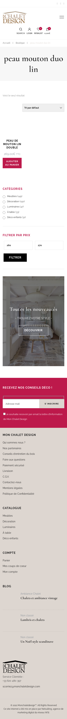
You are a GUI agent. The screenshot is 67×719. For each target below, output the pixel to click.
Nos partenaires (12, 448)
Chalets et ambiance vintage (39, 598)
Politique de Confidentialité (18, 493)
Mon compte (10, 571)
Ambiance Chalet (31, 593)
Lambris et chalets (32, 620)
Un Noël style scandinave (37, 642)
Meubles (12, 196)
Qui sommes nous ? (14, 442)
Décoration (13, 201)
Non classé (27, 615)
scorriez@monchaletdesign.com (21, 686)
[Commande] (43, 108)
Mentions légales (13, 487)
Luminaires (13, 206)
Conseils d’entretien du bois (19, 453)
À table (11, 212)
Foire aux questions (14, 459)
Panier (6, 560)
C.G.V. (6, 476)
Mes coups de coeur (14, 565)
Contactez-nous (12, 482)
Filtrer (15, 257)
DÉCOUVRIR (33, 330)
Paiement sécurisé (13, 465)
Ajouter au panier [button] (12, 163)
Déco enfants (14, 217)
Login (29, 31)
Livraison (8, 470)
